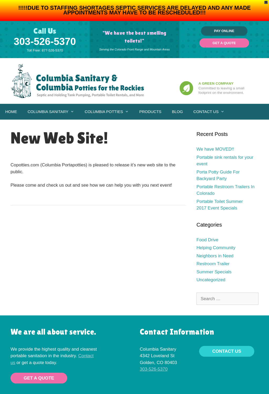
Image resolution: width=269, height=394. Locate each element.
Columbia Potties (109, 112)
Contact (86, 355)
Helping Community (215, 247)
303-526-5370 (45, 41)
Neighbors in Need (215, 255)
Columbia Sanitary (53, 112)
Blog (177, 111)
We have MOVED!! (215, 149)
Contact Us (211, 112)
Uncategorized (210, 279)
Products (150, 111)
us (13, 362)
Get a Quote (224, 43)
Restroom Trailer (213, 263)
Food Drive (207, 239)
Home (11, 111)
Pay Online (224, 31)
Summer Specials (213, 271)
